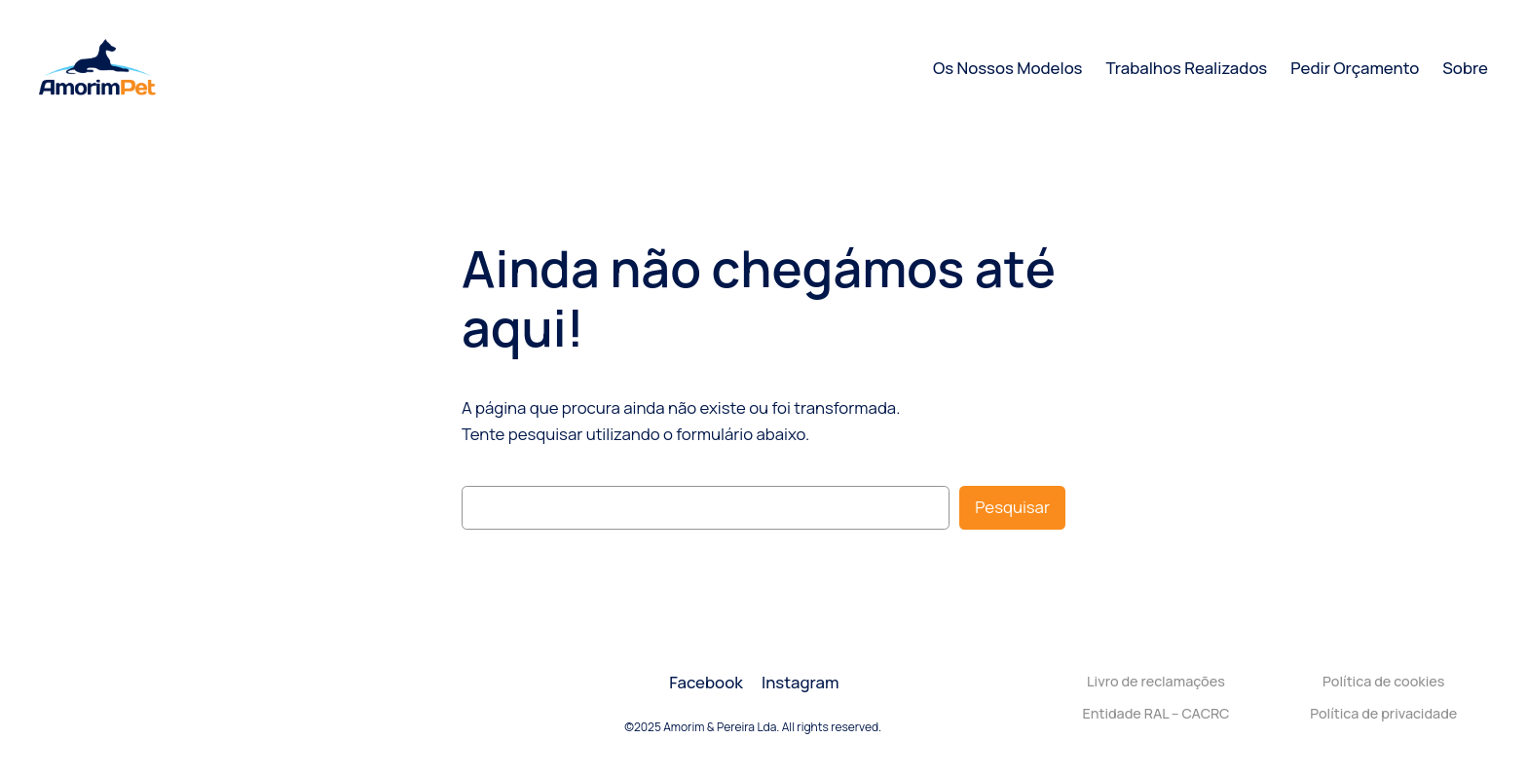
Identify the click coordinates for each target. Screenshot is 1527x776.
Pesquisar (1012, 507)
